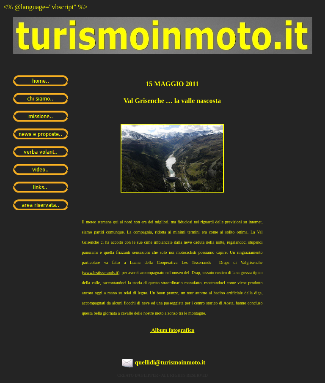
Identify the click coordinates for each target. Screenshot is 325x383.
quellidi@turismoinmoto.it (170, 362)
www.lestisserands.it (100, 272)
